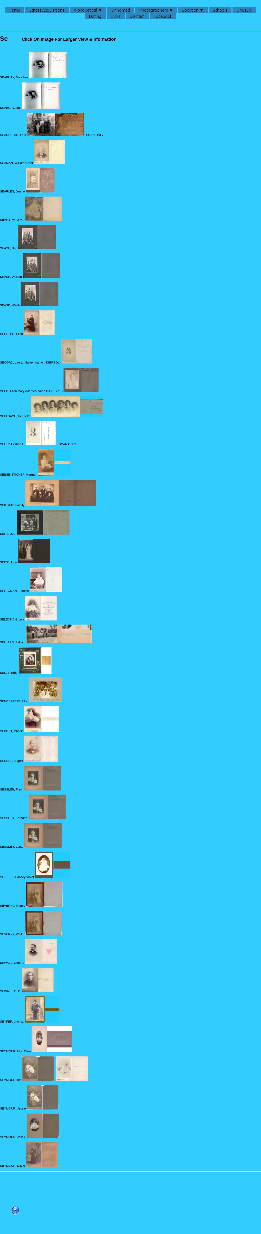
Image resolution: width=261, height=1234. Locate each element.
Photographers (153, 10)
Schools (220, 10)
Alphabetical (85, 10)
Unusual (244, 10)
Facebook (163, 16)
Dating (95, 16)
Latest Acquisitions (47, 10)
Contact (137, 16)
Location (190, 10)
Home (14, 10)
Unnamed (120, 10)
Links (116, 16)
